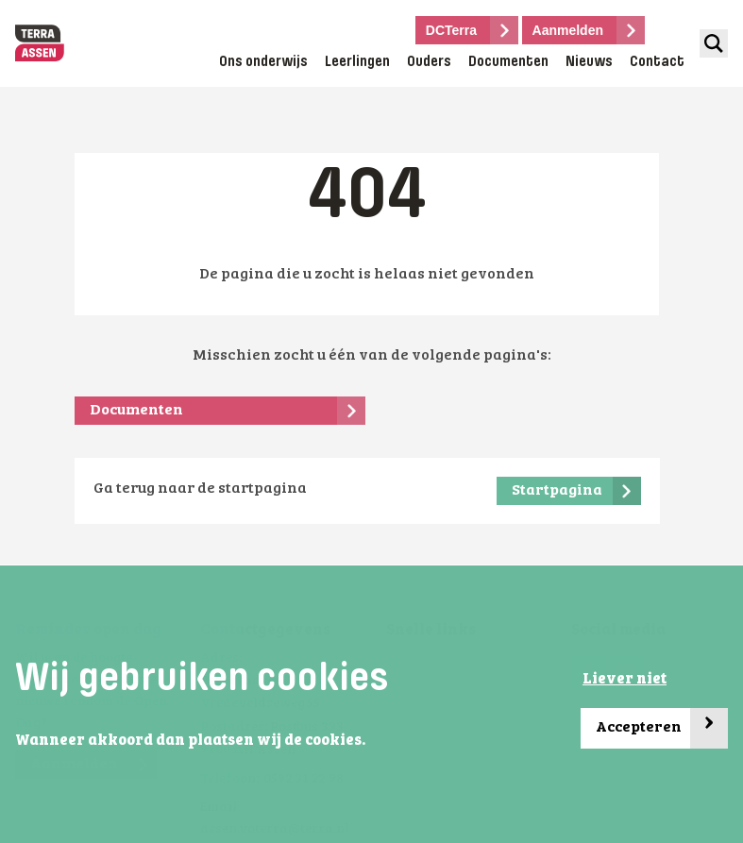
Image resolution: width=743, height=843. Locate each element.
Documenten (508, 62)
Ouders (429, 62)
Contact (657, 62)
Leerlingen (357, 62)
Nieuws (589, 62)
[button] (371, 742)
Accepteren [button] (662, 728)
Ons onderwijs (263, 62)
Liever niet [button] (625, 679)
